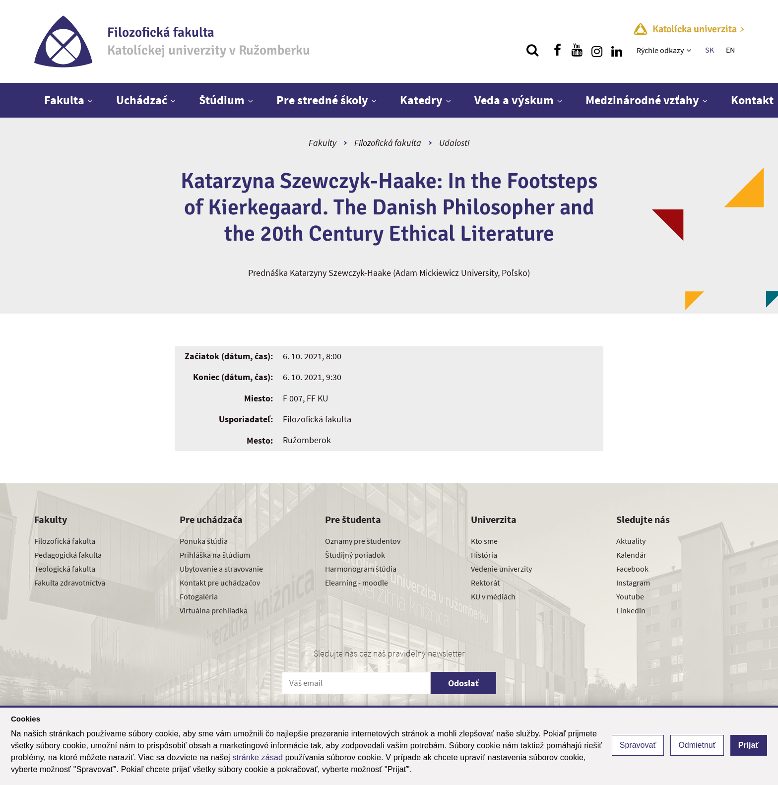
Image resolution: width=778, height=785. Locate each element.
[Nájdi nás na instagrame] (597, 50)
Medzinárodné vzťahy (642, 100)
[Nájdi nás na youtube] (577, 50)
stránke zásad (257, 757)
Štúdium (222, 100)
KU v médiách (493, 596)
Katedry (421, 100)
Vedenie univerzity (501, 569)
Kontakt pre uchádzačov (220, 583)
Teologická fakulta (64, 569)
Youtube (630, 596)
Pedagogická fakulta (68, 555)
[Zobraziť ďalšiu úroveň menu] (690, 50)
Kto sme (484, 541)
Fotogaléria (199, 596)
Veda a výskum (514, 100)
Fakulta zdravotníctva (69, 583)
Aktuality (631, 541)
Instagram (633, 583)
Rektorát (485, 583)
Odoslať (463, 683)
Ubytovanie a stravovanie (221, 569)
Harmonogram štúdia (360, 569)
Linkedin (631, 610)
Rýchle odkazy (660, 50)
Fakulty (322, 142)
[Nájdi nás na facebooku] (557, 50)
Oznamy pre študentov (362, 541)
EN (730, 50)
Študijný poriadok (355, 555)
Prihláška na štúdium (215, 555)
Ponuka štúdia (204, 541)
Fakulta (64, 100)
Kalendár (631, 555)
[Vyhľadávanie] (532, 50)
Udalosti (454, 142)
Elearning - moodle (356, 583)
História (484, 555)
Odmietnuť (696, 745)
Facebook (632, 569)
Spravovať (638, 745)
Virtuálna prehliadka (214, 610)
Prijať (748, 745)
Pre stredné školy (322, 100)
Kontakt (752, 100)
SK (709, 50)
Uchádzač (141, 100)
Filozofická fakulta (387, 142)
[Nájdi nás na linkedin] (617, 50)
